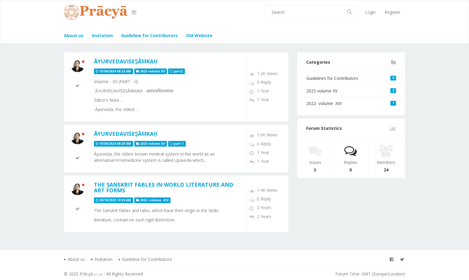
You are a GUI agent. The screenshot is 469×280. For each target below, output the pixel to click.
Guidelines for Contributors (351, 78)
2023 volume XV (351, 91)
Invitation (102, 35)
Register (393, 12)
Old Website (198, 35)
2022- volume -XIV (351, 103)
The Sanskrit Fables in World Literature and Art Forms (163, 187)
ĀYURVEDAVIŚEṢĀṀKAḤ (125, 61)
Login (370, 12)
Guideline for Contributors (149, 35)
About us (73, 35)
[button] (134, 12)
